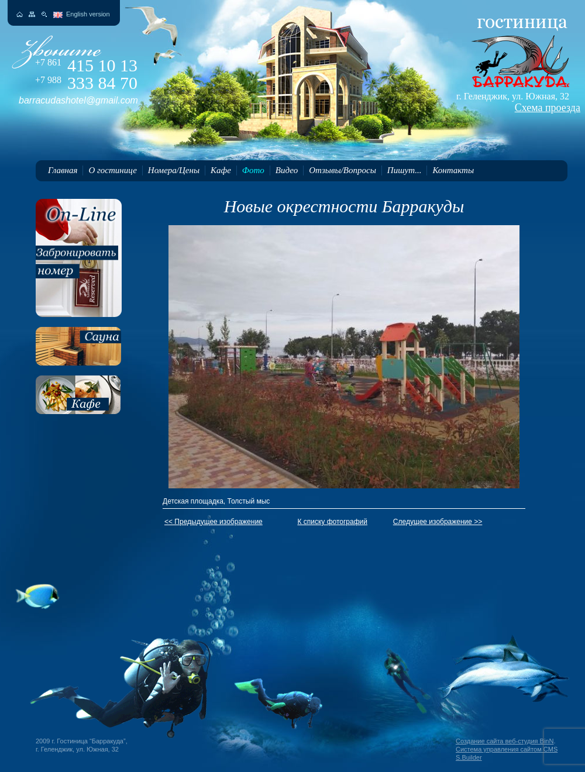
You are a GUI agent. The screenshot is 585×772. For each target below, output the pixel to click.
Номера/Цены (173, 170)
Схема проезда (547, 107)
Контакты (453, 170)
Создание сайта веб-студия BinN (504, 741)
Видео (287, 170)
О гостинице (112, 170)
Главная (62, 170)
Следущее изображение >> (438, 522)
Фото (253, 170)
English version (88, 14)
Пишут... (404, 170)
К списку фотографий (332, 522)
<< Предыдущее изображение (213, 522)
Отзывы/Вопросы (342, 170)
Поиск (44, 14)
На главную (19, 14)
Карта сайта (32, 14)
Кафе (221, 170)
